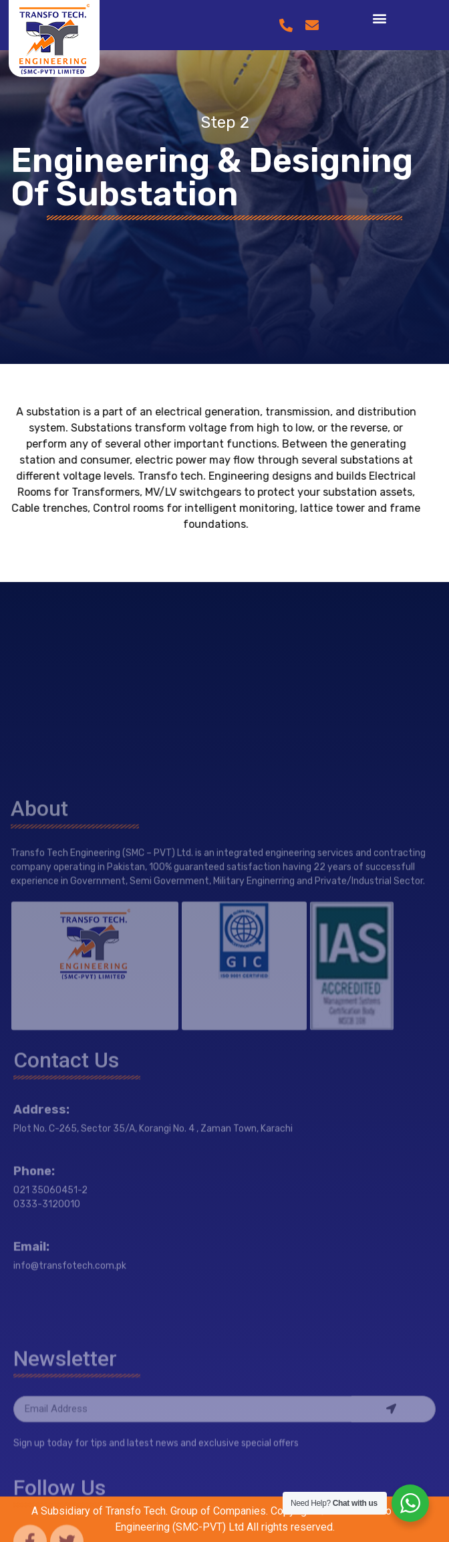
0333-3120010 (46, 1315)
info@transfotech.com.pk (69, 1376)
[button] (379, 18)
